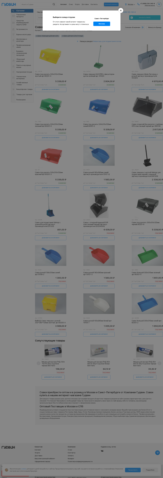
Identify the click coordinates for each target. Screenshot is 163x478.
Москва (102, 24)
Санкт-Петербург (101, 19)
